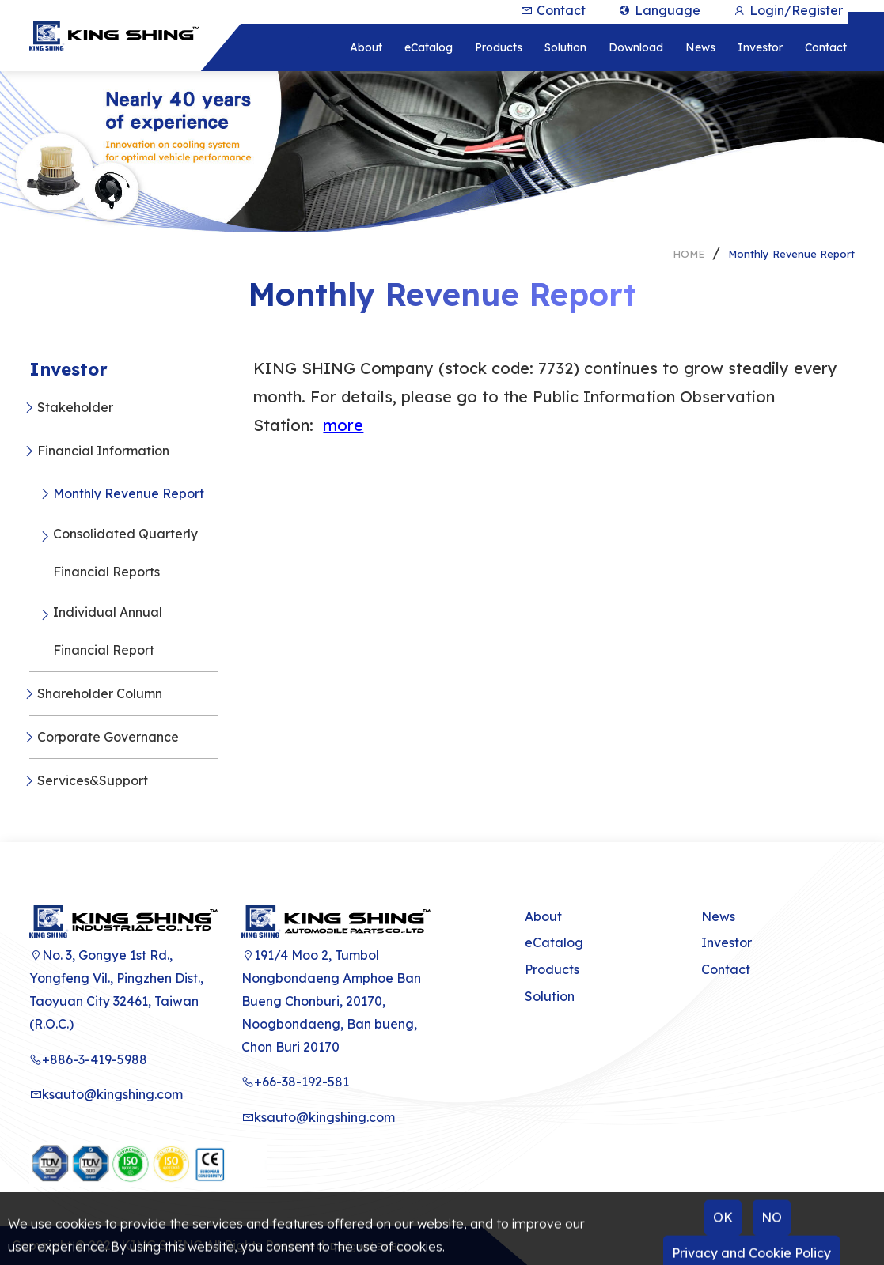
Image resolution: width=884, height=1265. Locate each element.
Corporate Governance (108, 737)
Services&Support (92, 780)
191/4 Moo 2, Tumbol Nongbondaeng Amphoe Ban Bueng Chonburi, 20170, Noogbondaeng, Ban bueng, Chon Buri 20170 (331, 1000)
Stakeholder (75, 407)
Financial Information (103, 451)
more (343, 425)
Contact (725, 969)
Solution (550, 996)
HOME (688, 253)
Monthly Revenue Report (791, 253)
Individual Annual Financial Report (107, 631)
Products (552, 969)
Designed (352, 1247)
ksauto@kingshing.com (106, 1094)
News (718, 916)
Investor (726, 942)
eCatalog (554, 942)
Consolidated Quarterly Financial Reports (125, 553)
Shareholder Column (99, 693)
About (543, 916)
